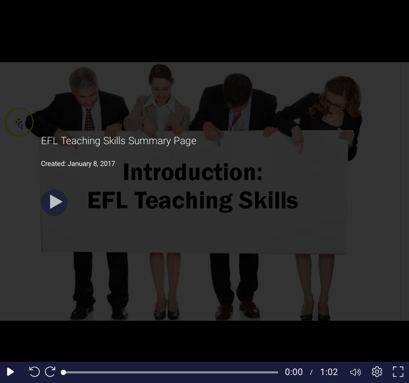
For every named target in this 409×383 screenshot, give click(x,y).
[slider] (170, 372)
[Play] (54, 202)
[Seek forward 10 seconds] (52, 372)
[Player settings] (377, 372)
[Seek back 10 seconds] (32, 372)
